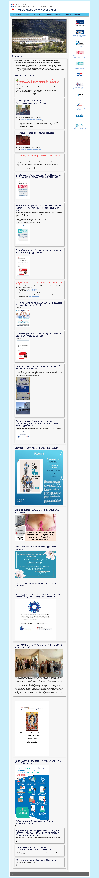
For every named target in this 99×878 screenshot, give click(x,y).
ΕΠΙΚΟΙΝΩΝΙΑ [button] (77, 14)
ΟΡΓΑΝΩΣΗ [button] (19, 14)
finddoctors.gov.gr (30, 290)
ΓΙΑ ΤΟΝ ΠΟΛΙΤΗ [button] (37, 14)
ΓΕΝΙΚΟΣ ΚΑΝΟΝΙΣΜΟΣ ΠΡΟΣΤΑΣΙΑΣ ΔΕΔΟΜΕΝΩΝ (44, 874)
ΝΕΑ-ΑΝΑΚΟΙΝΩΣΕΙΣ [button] (48, 14)
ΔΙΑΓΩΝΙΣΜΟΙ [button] (68, 14)
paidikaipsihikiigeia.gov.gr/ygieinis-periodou (31, 149)
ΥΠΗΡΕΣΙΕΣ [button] (27, 14)
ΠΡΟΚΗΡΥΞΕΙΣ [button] (59, 14)
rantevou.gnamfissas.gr (34, 296)
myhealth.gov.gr (33, 289)
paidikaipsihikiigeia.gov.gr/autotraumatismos (31, 119)
